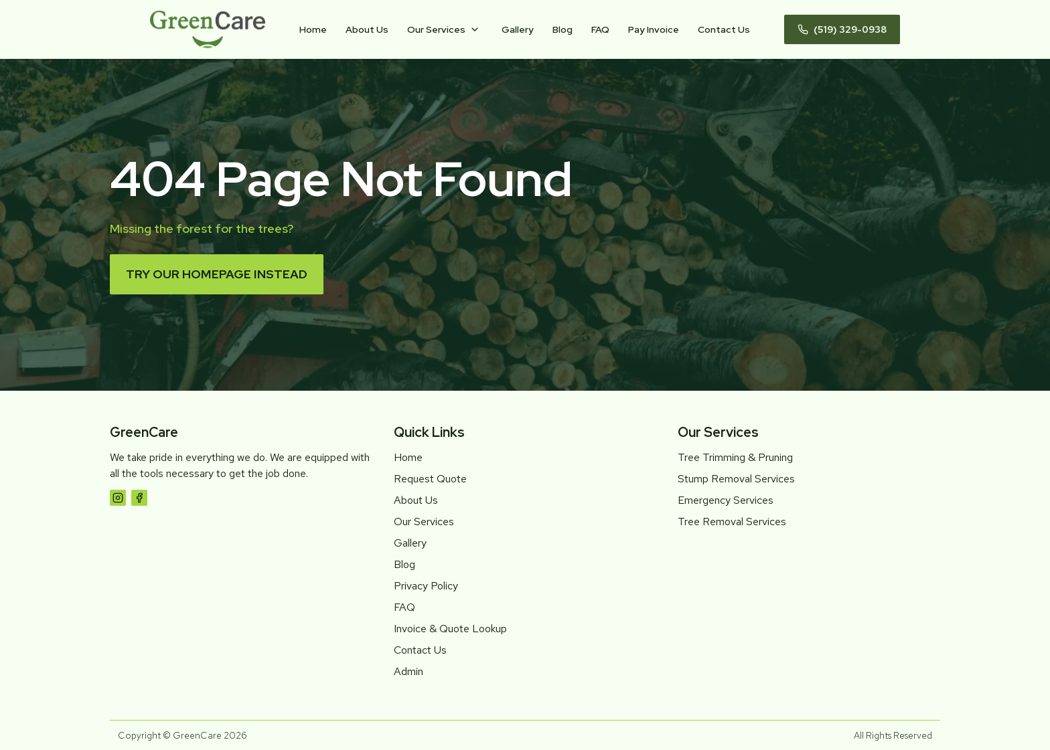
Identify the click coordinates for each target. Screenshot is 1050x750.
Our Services (436, 29)
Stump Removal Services (736, 479)
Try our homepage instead (216, 274)
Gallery (518, 29)
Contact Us (724, 29)
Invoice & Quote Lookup (450, 629)
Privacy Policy (426, 586)
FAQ (600, 29)
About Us (367, 29)
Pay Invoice (653, 29)
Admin (408, 671)
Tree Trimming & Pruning (735, 457)
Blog (562, 29)
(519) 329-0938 (842, 29)
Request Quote (430, 479)
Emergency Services (725, 500)
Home (313, 29)
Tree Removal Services (732, 521)
